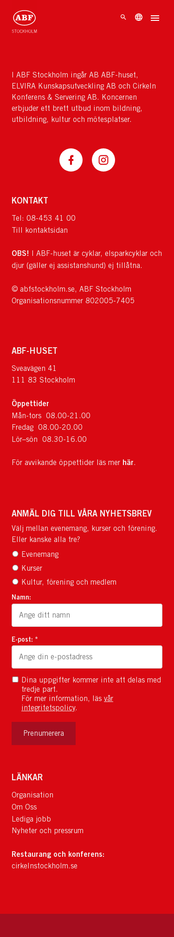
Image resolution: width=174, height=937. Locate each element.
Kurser (27, 568)
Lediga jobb (31, 819)
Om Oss (24, 807)
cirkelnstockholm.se (44, 865)
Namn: (21, 597)
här (128, 462)
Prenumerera (43, 733)
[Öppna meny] (155, 19)
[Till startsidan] (24, 18)
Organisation (32, 794)
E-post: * (25, 639)
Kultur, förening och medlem (64, 582)
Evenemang (35, 554)
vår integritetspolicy (67, 703)
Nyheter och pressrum (48, 830)
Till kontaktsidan (40, 230)
